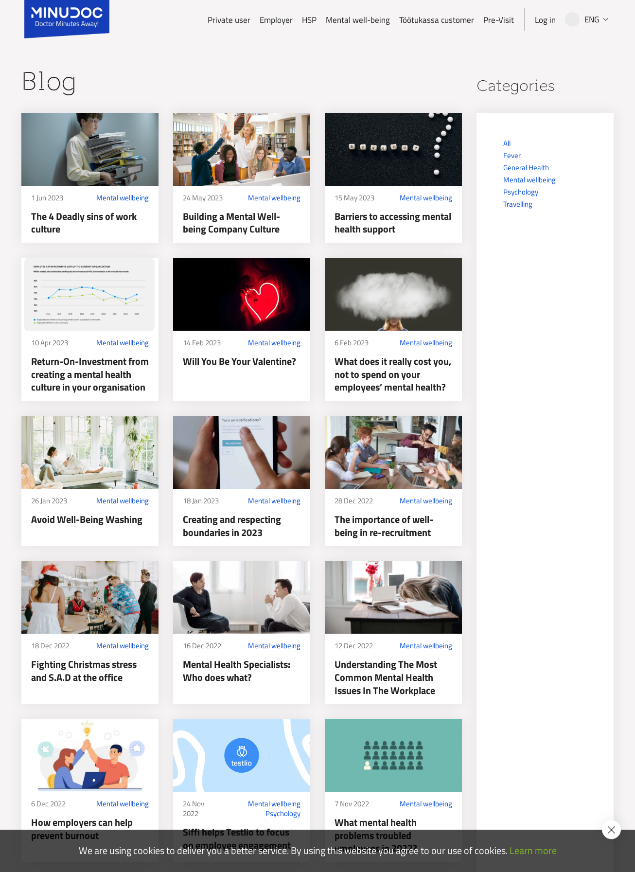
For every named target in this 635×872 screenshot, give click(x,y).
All (507, 143)
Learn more (533, 850)
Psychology (282, 814)
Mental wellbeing (122, 198)
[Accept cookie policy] (611, 829)
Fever (512, 155)
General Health (526, 167)
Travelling (517, 204)
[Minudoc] (66, 19)
